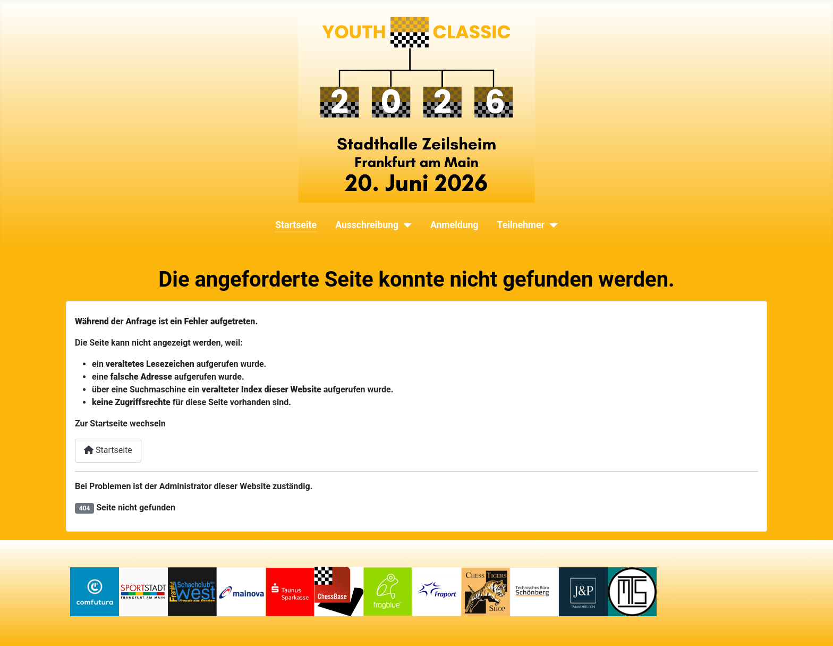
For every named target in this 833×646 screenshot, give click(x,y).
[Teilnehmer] (551, 225)
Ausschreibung (366, 225)
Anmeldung (454, 225)
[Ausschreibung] (405, 225)
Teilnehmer (521, 225)
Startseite (296, 225)
